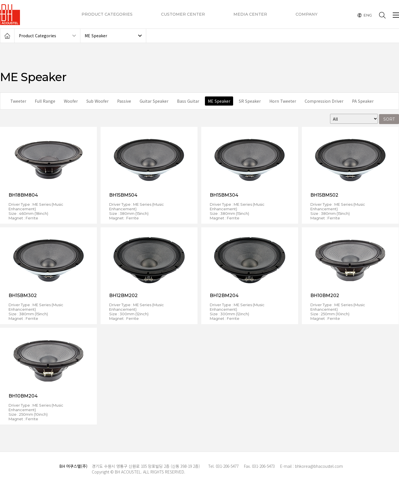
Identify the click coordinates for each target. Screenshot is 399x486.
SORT (389, 119)
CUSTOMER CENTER (183, 14)
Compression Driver (324, 101)
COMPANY (306, 14)
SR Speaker (250, 101)
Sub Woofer (97, 101)
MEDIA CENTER (250, 14)
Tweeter (18, 101)
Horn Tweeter (282, 101)
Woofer (71, 101)
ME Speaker (96, 35)
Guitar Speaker (154, 101)
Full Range (45, 101)
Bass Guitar (188, 101)
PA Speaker (363, 101)
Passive (124, 101)
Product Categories (37, 35)
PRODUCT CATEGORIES (107, 14)
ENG (367, 15)
